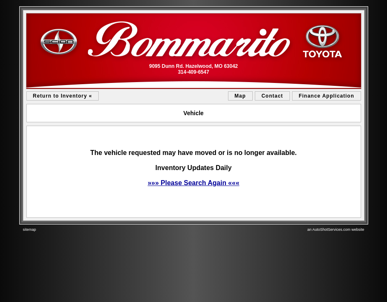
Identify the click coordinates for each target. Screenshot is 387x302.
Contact (272, 96)
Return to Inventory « (62, 96)
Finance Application (326, 96)
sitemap (29, 229)
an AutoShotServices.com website (335, 229)
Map (240, 96)
